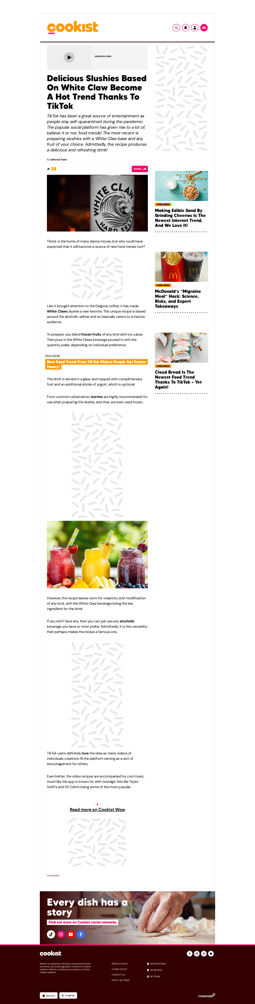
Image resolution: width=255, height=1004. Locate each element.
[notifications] (181, 963)
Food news (53, 875)
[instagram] (61, 934)
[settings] (181, 976)
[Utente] (195, 27)
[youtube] (71, 934)
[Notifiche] (185, 27)
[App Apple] (49, 995)
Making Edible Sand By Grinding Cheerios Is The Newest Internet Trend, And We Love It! (180, 218)
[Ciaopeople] (206, 995)
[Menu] (204, 27)
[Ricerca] (176, 27)
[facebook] (81, 934)
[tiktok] (51, 934)
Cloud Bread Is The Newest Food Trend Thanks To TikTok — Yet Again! (178, 380)
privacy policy (120, 963)
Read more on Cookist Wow (97, 809)
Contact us (118, 974)
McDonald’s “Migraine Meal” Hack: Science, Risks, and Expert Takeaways (178, 299)
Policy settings (120, 980)
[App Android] (68, 995)
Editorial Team (58, 159)
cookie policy (119, 969)
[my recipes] (181, 970)
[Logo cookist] (72, 28)
